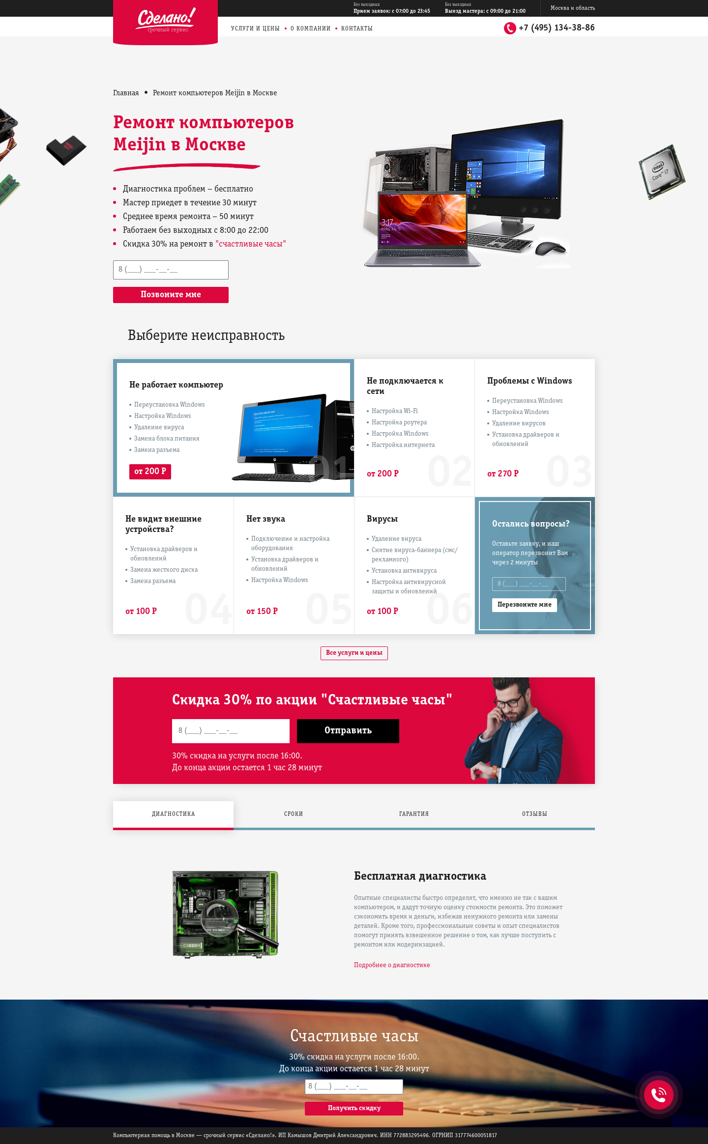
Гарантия (414, 814)
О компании (311, 28)
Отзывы (535, 814)
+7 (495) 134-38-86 (557, 28)
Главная (126, 93)
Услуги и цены (255, 28)
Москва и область (573, 8)
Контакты (357, 28)
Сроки (293, 814)
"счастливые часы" (250, 244)
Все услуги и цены (354, 653)
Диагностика (173, 814)
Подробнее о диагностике (392, 965)
